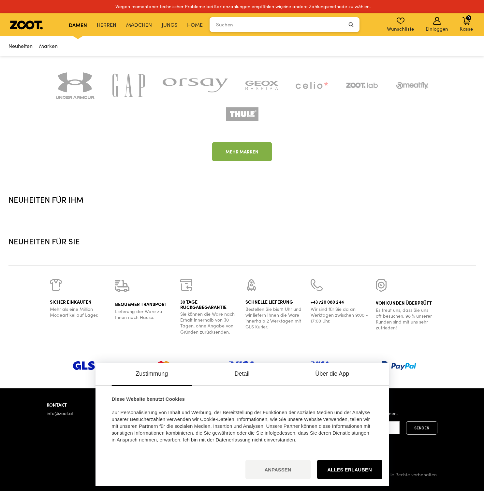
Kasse (466, 23)
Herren (106, 24)
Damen (78, 24)
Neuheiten (20, 45)
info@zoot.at (60, 413)
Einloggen (437, 24)
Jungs (169, 24)
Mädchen (139, 24)
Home (195, 24)
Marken (48, 45)
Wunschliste (400, 24)
